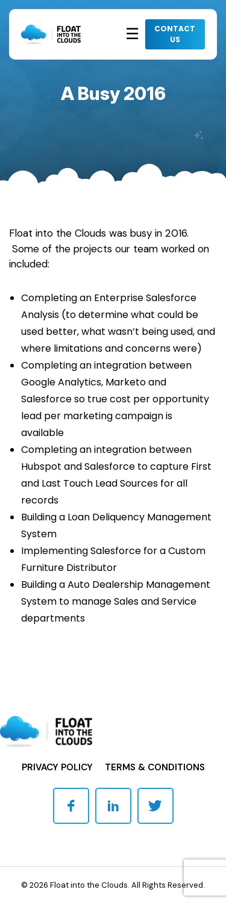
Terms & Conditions (155, 767)
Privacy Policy (57, 767)
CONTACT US (174, 34)
